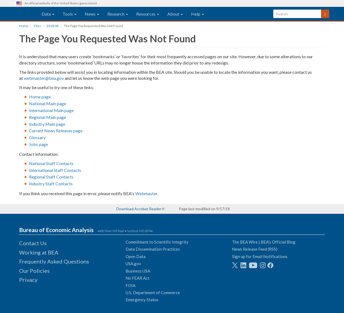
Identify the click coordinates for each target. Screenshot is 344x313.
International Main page (51, 110)
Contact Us (33, 243)
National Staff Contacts (51, 163)
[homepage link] (23, 14)
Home (23, 26)
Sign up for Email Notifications (259, 256)
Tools (69, 13)
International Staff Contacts (55, 170)
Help (197, 13)
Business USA (138, 270)
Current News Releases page (55, 130)
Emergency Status (142, 299)
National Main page (47, 103)
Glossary (37, 137)
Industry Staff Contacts (51, 183)
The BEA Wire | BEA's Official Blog (263, 241)
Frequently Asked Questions (54, 261)
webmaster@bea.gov (44, 78)
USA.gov (133, 263)
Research (117, 13)
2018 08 (52, 26)
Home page (40, 96)
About (175, 13)
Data (47, 13)
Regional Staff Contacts (51, 176)
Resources (147, 13)
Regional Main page (47, 117)
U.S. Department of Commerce (153, 292)
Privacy (28, 279)
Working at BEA (38, 252)
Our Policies (34, 270)
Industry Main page (47, 124)
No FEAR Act (137, 278)
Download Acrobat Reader (138, 208)
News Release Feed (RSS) (254, 249)
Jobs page (38, 144)
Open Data (136, 256)
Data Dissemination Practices (153, 249)
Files (37, 26)
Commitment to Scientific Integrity (157, 241)
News (92, 13)
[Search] (325, 14)
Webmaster (146, 193)
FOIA (130, 285)
